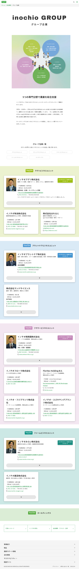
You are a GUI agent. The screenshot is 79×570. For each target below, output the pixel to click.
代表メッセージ (10, 529)
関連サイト (7, 563)
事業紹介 (7, 545)
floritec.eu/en (48, 391)
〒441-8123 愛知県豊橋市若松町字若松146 (29, 268)
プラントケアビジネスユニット (39, 152)
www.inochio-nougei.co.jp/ (16, 492)
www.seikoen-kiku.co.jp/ (26, 355)
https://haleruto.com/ (51, 231)
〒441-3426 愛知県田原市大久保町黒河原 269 (19, 487)
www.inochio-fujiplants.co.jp (16, 419)
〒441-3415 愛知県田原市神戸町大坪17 (17, 225)
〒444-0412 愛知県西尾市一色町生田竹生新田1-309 (20, 414)
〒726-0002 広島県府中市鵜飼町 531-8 (28, 351)
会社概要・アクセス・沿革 (60, 529)
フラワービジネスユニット (62, 152)
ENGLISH (72, 567)
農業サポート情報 (10, 552)
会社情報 (9, 5)
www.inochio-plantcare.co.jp (27, 273)
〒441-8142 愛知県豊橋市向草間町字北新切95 (30, 194)
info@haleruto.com (48, 229)
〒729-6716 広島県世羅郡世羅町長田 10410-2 (19, 383)
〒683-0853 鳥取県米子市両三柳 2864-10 (17, 302)
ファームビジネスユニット (17, 158)
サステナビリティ (10, 559)
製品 (5, 549)
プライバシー (55, 567)
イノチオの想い (33, 529)
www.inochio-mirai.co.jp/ (26, 460)
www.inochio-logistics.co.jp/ (16, 230)
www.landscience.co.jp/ (14, 307)
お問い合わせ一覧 (64, 567)
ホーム (3, 5)
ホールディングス (39, 158)
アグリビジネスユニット (17, 152)
